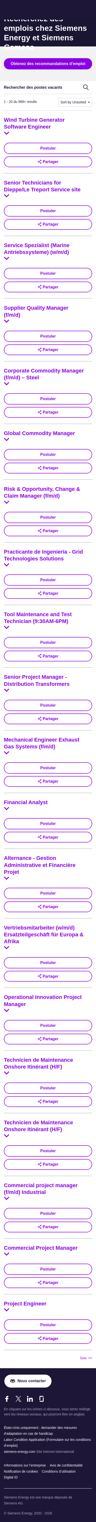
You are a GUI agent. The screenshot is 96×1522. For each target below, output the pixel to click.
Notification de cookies (21, 1471)
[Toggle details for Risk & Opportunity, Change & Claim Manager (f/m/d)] (6, 502)
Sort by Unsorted (73, 102)
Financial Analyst (26, 802)
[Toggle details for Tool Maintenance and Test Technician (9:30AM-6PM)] (6, 627)
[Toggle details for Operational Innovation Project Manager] (6, 1010)
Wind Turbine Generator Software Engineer (34, 123)
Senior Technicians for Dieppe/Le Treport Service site (42, 186)
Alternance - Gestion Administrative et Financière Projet (40, 865)
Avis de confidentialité (66, 1465)
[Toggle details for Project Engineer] (6, 1310)
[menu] (89, 10)
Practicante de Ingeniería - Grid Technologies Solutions (43, 555)
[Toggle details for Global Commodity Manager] (6, 439)
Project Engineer (25, 1304)
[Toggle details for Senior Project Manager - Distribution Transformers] (6, 690)
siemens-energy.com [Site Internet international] (20, 1452)
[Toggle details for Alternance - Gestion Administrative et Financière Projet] (6, 878)
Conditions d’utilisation (59, 1471)
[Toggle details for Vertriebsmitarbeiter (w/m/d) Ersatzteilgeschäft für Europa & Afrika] (6, 947)
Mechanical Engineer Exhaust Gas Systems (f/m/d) (41, 743)
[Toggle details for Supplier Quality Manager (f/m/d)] (6, 321)
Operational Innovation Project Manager (43, 1000)
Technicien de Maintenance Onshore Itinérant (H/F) (38, 1063)
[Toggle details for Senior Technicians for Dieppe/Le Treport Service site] (6, 195)
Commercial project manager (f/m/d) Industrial (41, 1188)
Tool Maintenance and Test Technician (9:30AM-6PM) (38, 617)
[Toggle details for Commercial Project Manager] (6, 1254)
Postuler (48, 148)
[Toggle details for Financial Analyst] (6, 808)
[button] (48, 161)
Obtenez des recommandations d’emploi (48, 64)
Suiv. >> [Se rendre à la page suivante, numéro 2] (86, 1358)
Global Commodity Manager (39, 433)
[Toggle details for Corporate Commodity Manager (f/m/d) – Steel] (6, 383)
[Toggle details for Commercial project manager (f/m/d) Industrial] (6, 1198)
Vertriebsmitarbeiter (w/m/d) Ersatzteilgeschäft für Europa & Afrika (44, 934)
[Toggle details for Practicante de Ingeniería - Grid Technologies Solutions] (6, 565)
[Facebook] (7, 1399)
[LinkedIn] (30, 1399)
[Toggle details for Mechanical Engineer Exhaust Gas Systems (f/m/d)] (6, 753)
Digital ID (11, 1477)
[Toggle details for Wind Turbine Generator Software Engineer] (6, 133)
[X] (18, 1399)
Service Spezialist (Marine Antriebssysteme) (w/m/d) (37, 248)
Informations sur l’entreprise (25, 1465)
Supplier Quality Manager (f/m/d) (36, 311)
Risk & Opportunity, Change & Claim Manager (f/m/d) (42, 492)
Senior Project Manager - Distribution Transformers (37, 680)
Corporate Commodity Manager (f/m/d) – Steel (44, 374)
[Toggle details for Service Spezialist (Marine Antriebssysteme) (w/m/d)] (6, 258)
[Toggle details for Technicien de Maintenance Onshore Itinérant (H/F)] (6, 1073)
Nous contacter (31, 1381)
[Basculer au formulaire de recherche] (85, 87)
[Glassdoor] (41, 1399)
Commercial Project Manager (41, 1248)
